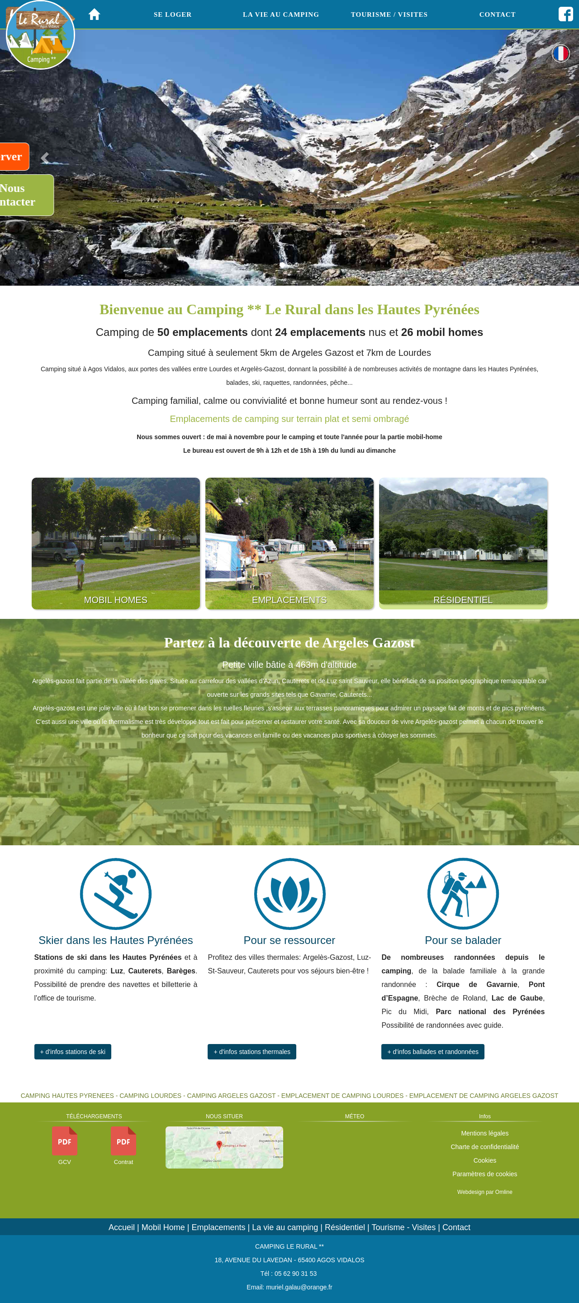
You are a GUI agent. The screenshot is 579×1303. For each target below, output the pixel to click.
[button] (535, 155)
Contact (456, 1227)
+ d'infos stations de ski (73, 1051)
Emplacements (219, 1227)
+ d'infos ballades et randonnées (433, 1051)
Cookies (485, 1160)
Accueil (122, 1227)
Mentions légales (484, 1133)
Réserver (35, 156)
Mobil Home (163, 1227)
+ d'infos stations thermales (252, 1051)
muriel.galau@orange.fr (299, 1287)
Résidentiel (345, 1227)
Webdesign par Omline (485, 1192)
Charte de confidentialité (485, 1146)
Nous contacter (41, 195)
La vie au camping (285, 1227)
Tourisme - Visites (403, 1227)
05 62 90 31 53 (296, 1273)
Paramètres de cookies (484, 1174)
